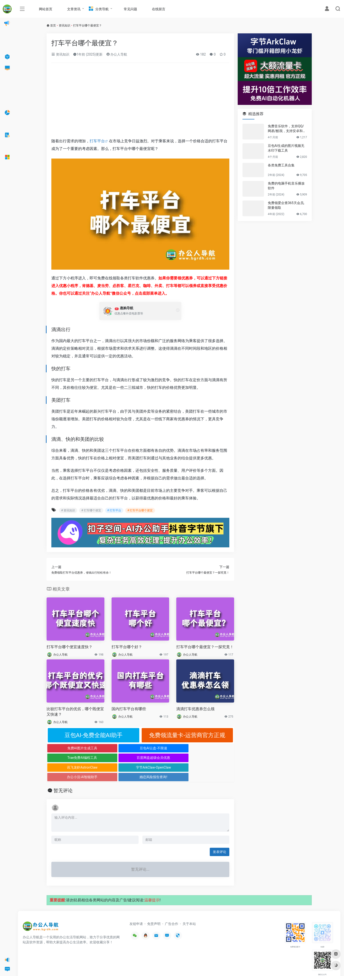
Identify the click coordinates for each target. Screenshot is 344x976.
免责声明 (154, 904)
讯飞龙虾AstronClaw (70, 758)
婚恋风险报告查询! (211, 758)
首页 (53, 25)
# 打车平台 (114, 510)
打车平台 (97, 141)
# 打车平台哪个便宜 (140, 510)
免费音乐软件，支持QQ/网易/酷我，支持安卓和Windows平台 (287, 128)
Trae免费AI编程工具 (163, 748)
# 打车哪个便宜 (91, 510)
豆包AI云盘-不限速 (117, 748)
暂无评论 (63, 771)
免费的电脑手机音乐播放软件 (286, 185)
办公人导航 (116, 54)
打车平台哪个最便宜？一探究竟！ (205, 647)
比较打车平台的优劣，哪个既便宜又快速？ (75, 712)
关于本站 (189, 904)
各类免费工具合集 (281, 165)
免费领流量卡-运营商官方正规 (187, 735)
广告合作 (171, 904)
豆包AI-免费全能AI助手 (93, 735)
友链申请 (136, 904)
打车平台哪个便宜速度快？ (69, 647)
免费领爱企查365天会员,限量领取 (286, 205)
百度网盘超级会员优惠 (210, 748)
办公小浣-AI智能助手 (163, 758)
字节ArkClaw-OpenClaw (116, 758)
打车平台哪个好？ (127, 647)
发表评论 (219, 832)
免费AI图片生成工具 (70, 748)
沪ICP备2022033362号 (82, 965)
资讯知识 (64, 25)
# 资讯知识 (68, 510)
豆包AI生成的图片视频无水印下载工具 (286, 148)
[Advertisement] (140, 102)
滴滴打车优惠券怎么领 (195, 709)
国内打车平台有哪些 (129, 709)
